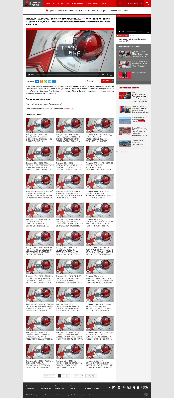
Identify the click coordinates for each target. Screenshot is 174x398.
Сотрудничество (46, 388)
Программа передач (96, 3)
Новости (50, 3)
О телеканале (30, 388)
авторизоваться (69, 109)
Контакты (29, 386)
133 (76, 376)
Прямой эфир (59, 388)
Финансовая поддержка (92, 388)
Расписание (59, 386)
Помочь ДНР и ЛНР (134, 3)
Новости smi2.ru (122, 152)
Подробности (63, 3)
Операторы (44, 386)
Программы (77, 3)
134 (81, 376)
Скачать (95, 81)
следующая (91, 376)
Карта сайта (88, 395)
